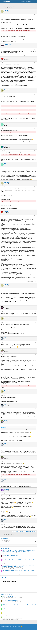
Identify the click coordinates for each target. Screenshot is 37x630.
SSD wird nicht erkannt (7, 617)
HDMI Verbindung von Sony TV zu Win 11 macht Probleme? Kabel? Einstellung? (19, 604)
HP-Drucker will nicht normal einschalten (10, 600)
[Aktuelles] (33, 1)
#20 (35, 484)
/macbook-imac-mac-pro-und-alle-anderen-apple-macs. (13, 608)
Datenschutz (6, 626)
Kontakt (2, 626)
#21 (35, 493)
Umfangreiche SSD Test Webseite (9, 612)
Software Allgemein (5, 557)
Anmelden (22, 30)
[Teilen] (34, 15)
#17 (35, 424)
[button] (1, 625)
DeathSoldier (4, 7)
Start (19, 626)
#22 (35, 524)
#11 (35, 311)
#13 (35, 342)
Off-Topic (4, 553)
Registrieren (28, 30)
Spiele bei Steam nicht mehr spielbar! (10, 555)
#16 (35, 408)
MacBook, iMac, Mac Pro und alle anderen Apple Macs (12, 611)
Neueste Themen (5, 548)
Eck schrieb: (3, 427)
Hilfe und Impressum (13, 626)
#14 (35, 354)
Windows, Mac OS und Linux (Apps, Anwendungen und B (12, 568)
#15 (35, 395)
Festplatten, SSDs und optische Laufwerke (10, 615)
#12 (35, 322)
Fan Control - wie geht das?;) (8, 596)
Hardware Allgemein (6, 598)
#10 (35, 288)
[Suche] (35, 1)
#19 (35, 461)
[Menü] (1, 1)
